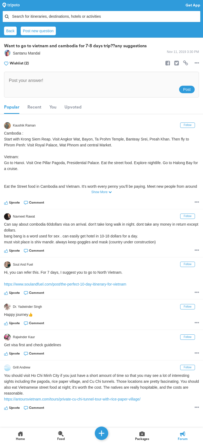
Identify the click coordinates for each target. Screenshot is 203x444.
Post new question (38, 31)
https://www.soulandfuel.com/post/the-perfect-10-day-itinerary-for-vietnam (65, 284)
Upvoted (73, 107)
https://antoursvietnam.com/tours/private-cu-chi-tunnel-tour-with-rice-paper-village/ (72, 399)
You (52, 107)
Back (10, 31)
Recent (34, 107)
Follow (187, 125)
